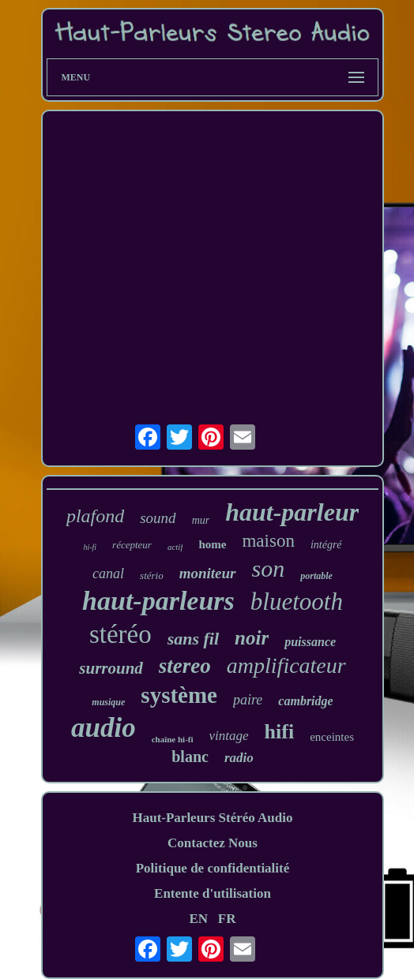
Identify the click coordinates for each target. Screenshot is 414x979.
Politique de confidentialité (213, 868)
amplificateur (286, 665)
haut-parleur (292, 512)
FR (227, 918)
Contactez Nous (212, 842)
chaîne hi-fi (173, 739)
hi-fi (89, 547)
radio (239, 757)
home (212, 544)
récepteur (132, 545)
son (268, 568)
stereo (185, 666)
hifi (280, 731)
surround (111, 668)
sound (157, 518)
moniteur (207, 573)
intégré (326, 545)
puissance (310, 641)
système (179, 695)
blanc (190, 756)
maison (268, 541)
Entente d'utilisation (212, 893)
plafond (95, 516)
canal (108, 573)
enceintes (332, 737)
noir (252, 637)
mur (201, 520)
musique (108, 702)
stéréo (120, 634)
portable (316, 575)
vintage (229, 735)
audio (103, 727)
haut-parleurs (158, 600)
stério (152, 575)
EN (198, 918)
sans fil (193, 638)
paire (247, 700)
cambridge (305, 701)
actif (175, 546)
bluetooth (296, 601)
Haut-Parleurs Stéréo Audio (212, 817)
